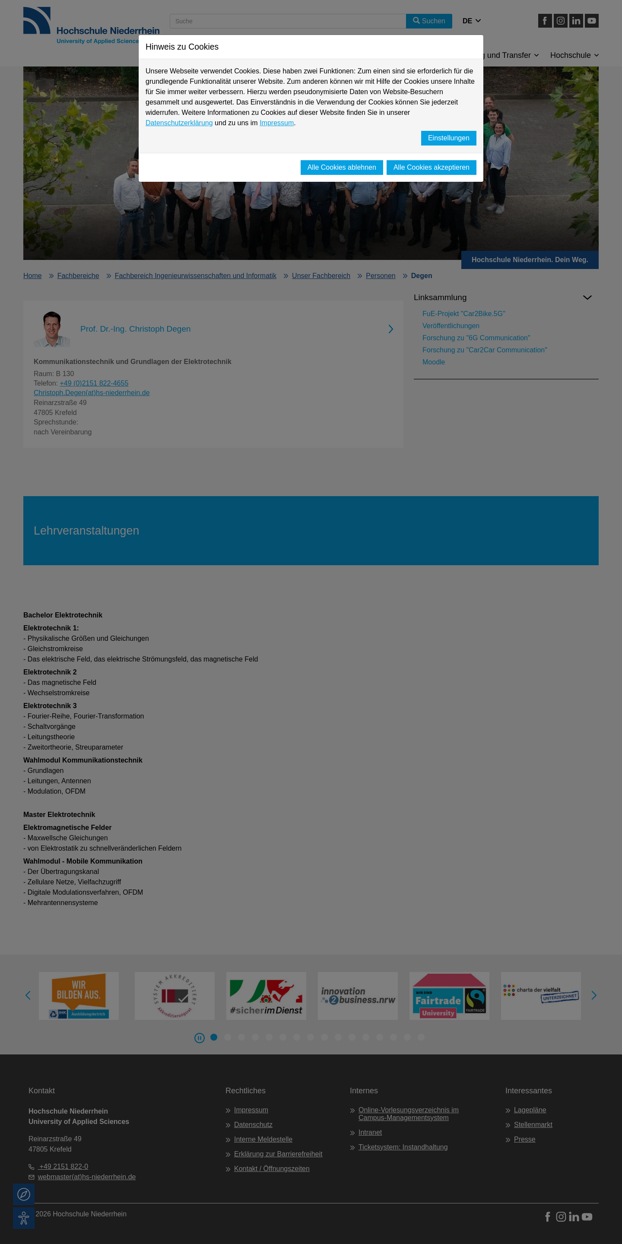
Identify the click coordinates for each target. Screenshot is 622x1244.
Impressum (277, 123)
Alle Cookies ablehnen (342, 167)
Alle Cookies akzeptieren (432, 167)
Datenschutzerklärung (179, 123)
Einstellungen (449, 138)
